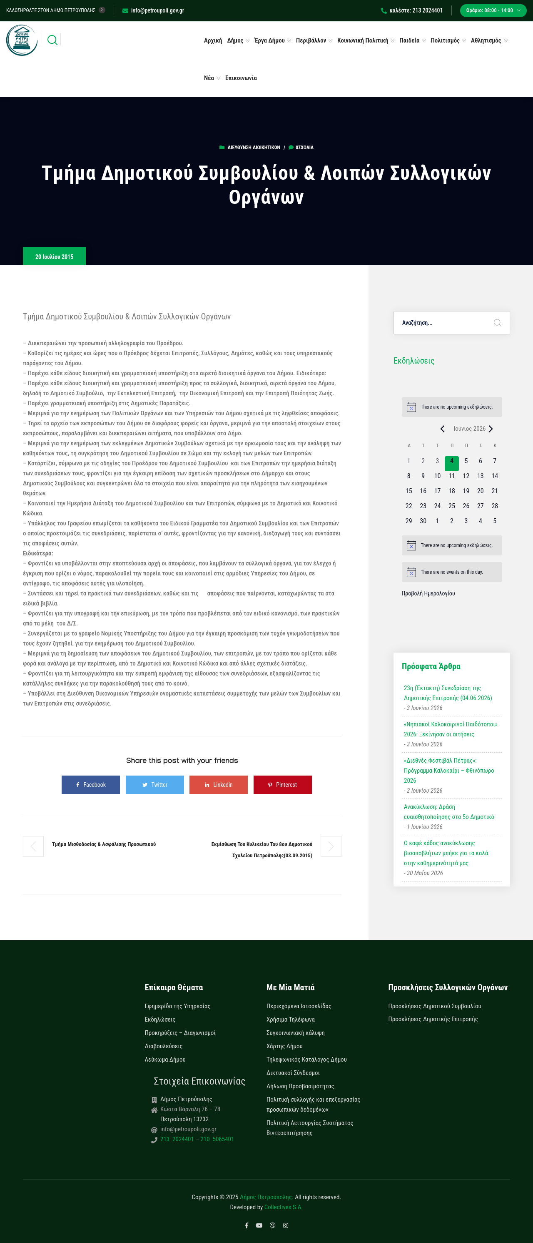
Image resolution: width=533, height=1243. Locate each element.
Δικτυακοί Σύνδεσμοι (293, 1073)
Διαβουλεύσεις (164, 1046)
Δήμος (235, 40)
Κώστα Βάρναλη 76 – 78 (190, 1109)
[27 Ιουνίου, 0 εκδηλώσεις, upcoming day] (480, 508)
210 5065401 (216, 1139)
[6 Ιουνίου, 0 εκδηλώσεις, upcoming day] (480, 463)
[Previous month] (442, 429)
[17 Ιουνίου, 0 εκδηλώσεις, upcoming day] (437, 493)
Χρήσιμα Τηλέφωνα (290, 1019)
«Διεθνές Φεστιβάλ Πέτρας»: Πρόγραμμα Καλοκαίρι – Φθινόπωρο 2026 (449, 770)
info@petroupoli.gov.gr (153, 10)
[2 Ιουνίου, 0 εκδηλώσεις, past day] (423, 463)
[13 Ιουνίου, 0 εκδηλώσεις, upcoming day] (480, 478)
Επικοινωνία (241, 78)
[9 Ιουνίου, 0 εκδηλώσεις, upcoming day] (423, 478)
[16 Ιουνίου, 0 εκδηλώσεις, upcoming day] (423, 493)
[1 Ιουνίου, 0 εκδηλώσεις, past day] (409, 463)
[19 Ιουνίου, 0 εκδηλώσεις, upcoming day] (466, 493)
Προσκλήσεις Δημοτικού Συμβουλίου (435, 1006)
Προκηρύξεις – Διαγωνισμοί (180, 1033)
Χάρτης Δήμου (284, 1046)
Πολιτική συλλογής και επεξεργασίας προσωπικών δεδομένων (313, 1104)
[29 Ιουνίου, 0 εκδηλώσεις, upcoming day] (409, 523)
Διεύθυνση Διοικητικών (254, 148)
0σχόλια (301, 148)
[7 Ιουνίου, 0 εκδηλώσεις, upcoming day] (495, 463)
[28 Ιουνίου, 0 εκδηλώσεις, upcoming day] (495, 508)
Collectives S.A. (283, 1207)
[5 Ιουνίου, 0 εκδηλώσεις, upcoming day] (466, 463)
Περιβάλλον (311, 40)
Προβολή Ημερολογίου (428, 593)
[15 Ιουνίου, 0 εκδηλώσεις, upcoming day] (409, 493)
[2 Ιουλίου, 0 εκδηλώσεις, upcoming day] (452, 523)
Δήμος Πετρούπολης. (267, 1197)
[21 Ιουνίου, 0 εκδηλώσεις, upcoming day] (495, 493)
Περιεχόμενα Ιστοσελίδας (298, 1006)
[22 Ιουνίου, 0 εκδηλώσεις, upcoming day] (409, 508)
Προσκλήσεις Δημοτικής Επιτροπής (433, 1019)
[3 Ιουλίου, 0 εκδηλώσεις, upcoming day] (466, 523)
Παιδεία (409, 40)
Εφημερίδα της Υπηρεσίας (178, 1006)
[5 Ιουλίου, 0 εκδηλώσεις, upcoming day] (495, 523)
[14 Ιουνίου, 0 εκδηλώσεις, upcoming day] (495, 478)
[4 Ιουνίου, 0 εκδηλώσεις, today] (452, 463)
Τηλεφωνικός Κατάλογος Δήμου (306, 1059)
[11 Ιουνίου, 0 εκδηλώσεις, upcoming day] (452, 478)
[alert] (452, 407)
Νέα (209, 78)
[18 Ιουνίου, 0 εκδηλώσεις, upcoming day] (452, 493)
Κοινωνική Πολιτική (362, 40)
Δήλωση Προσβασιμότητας (300, 1086)
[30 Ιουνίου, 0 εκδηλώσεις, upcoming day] (423, 523)
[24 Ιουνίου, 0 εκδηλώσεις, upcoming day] (437, 508)
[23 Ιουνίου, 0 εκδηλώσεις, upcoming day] (423, 508)
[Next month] (491, 429)
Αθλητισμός (486, 40)
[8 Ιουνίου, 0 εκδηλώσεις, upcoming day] (409, 478)
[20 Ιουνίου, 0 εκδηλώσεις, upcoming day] (480, 493)
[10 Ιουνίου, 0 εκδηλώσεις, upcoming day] (437, 478)
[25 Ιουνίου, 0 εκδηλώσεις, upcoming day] (452, 508)
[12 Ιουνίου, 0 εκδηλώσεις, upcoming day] (466, 478)
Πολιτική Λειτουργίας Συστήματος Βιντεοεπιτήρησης (310, 1128)
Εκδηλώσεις (160, 1019)
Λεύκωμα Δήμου (165, 1059)
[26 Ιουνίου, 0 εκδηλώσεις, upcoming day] (466, 508)
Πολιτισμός (445, 40)
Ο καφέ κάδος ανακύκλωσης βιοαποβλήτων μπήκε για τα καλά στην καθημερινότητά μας (446, 853)
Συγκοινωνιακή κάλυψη (295, 1033)
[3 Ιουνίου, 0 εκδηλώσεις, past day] (437, 463)
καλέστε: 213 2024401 (412, 10)
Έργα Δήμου (269, 40)
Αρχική (213, 40)
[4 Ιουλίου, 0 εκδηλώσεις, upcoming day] (480, 523)
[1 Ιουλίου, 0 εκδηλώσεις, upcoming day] (437, 523)
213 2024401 (177, 1139)
